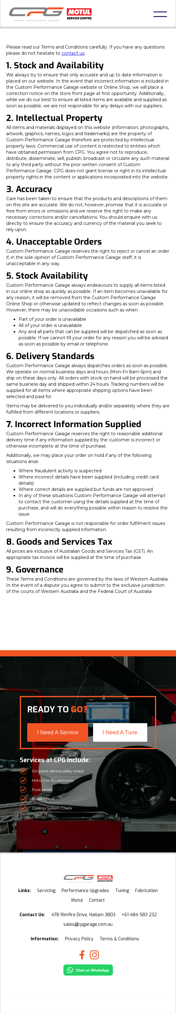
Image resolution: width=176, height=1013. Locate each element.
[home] (50, 14)
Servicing (46, 891)
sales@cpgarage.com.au (88, 924)
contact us (73, 53)
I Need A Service (57, 732)
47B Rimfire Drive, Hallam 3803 (83, 915)
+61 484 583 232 (139, 915)
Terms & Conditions (119, 939)
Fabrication (146, 891)
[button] (160, 14)
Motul (77, 900)
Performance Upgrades (85, 891)
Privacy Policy (79, 939)
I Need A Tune (119, 732)
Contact (97, 900)
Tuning (122, 891)
